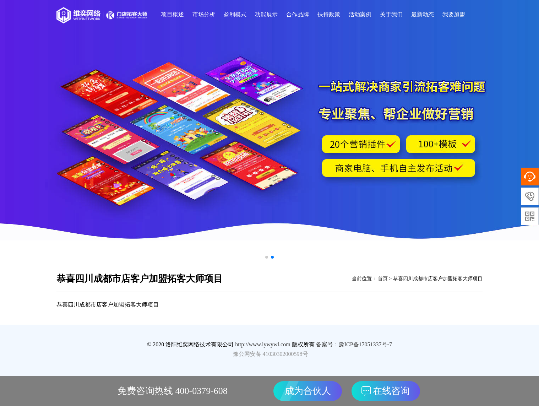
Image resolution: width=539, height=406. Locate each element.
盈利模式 (235, 14)
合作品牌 (297, 14)
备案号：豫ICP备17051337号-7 (354, 344)
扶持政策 (328, 14)
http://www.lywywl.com (262, 344)
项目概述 (172, 14)
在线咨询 (385, 391)
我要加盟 (453, 14)
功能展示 (266, 14)
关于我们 (391, 14)
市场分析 (203, 14)
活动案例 (360, 14)
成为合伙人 (308, 391)
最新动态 (422, 14)
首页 (382, 278)
